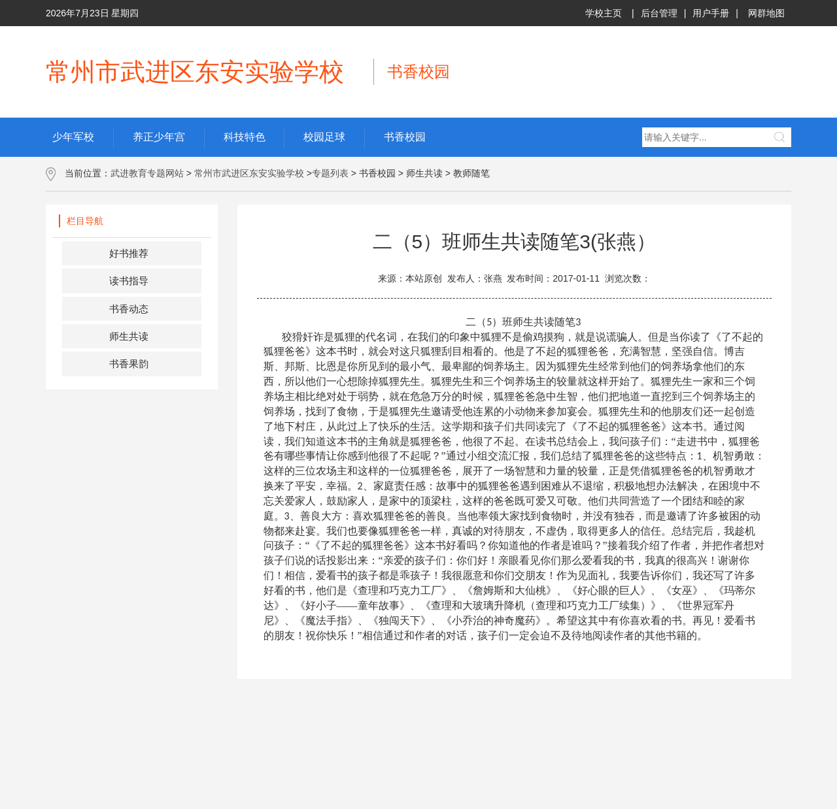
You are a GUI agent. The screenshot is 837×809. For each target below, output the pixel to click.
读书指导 (128, 280)
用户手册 (710, 13)
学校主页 (603, 13)
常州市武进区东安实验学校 (249, 173)
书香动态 (128, 308)
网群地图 (766, 13)
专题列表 (330, 173)
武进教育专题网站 (147, 173)
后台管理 (659, 13)
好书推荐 (128, 253)
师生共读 (128, 336)
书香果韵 (128, 363)
